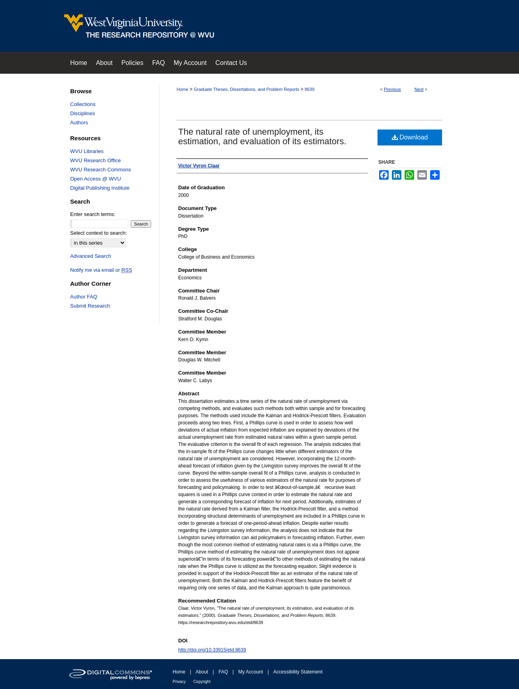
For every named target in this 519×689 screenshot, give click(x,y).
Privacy (179, 681)
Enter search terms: (92, 214)
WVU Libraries (87, 151)
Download (410, 137)
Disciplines (82, 113)
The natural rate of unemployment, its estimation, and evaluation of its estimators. (262, 136)
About (202, 672)
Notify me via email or (101, 270)
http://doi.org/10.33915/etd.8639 (212, 650)
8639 (309, 89)
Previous (392, 89)
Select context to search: (98, 233)
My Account (250, 672)
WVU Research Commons (100, 170)
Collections (83, 104)
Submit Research (90, 306)
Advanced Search (90, 256)
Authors (79, 123)
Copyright (201, 681)
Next (419, 89)
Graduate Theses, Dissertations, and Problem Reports (246, 89)
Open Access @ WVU (95, 179)
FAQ (223, 672)
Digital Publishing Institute (100, 188)
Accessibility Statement (297, 672)
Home (182, 89)
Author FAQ (83, 297)
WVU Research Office (95, 160)
